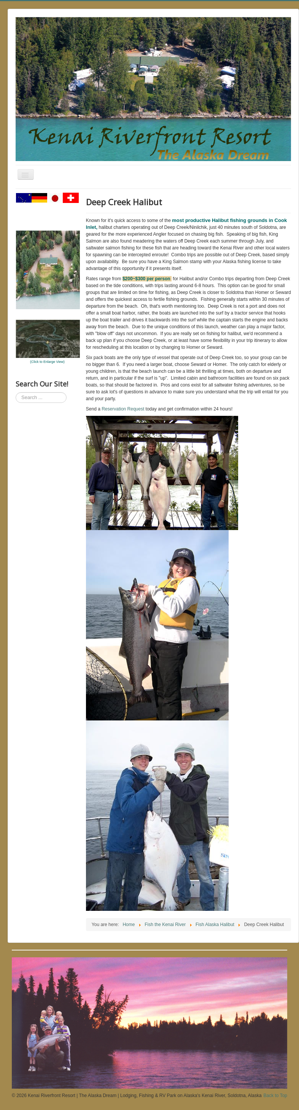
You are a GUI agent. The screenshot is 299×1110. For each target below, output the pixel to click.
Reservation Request (123, 409)
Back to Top (275, 1095)
